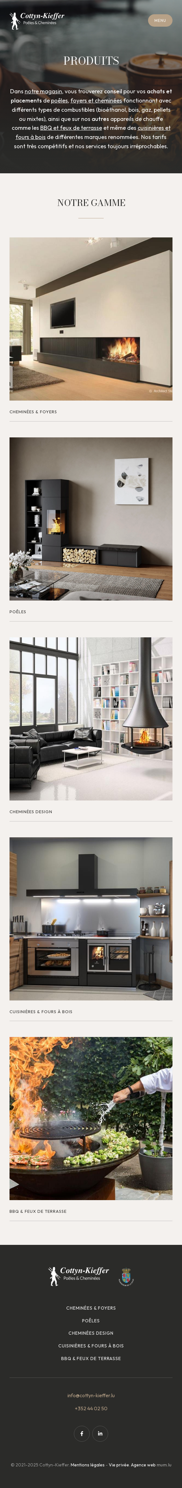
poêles (59, 100)
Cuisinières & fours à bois (91, 1346)
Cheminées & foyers (91, 1308)
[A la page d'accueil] (37, 21)
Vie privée (119, 1465)
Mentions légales (88, 1465)
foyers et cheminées (96, 100)
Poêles (91, 1321)
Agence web (143, 1465)
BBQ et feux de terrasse (71, 127)
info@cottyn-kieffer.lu (91, 1395)
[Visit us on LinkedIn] (100, 1434)
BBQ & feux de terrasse (91, 1358)
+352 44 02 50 (91, 1408)
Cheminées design (91, 1333)
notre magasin (43, 91)
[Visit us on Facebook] (82, 1434)
